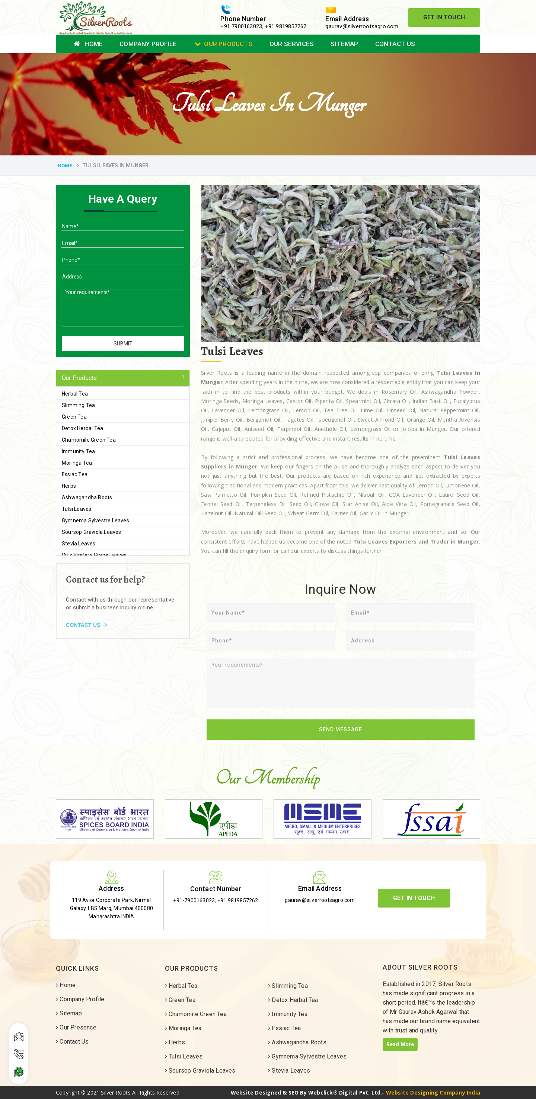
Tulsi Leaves (76, 509)
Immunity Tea (78, 451)
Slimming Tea (78, 405)
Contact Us (395, 44)
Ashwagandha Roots (87, 497)
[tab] (122, 378)
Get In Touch (444, 17)
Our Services (291, 44)
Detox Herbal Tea (82, 428)
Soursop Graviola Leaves (91, 532)
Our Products (223, 44)
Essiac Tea (74, 474)
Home (88, 44)
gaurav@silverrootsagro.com (361, 26)
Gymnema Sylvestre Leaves (95, 520)
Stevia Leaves (79, 544)
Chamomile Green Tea (89, 440)
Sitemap (344, 44)
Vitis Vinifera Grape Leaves (94, 555)
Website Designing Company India (433, 1092)
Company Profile (147, 44)
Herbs (69, 486)
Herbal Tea (75, 394)
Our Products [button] (79, 377)
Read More (400, 1044)
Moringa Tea (77, 463)
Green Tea (74, 417)
